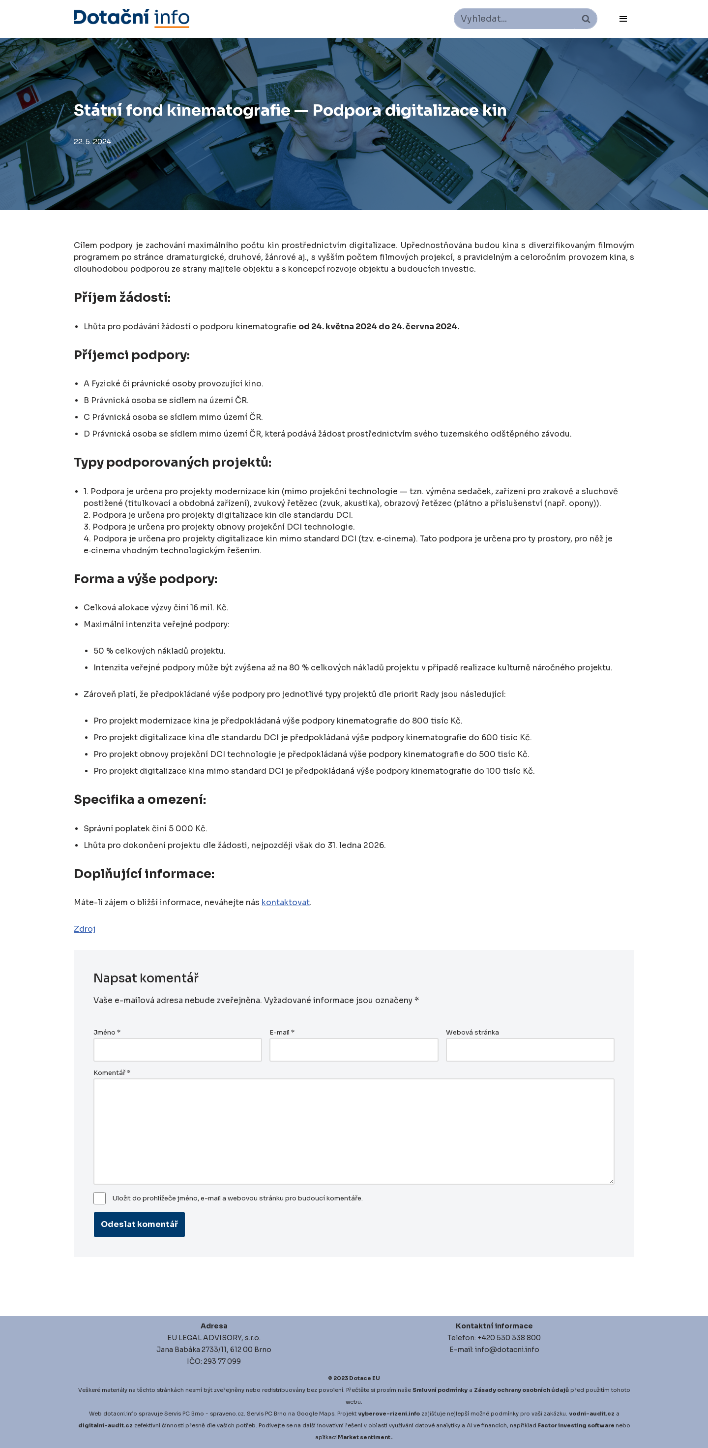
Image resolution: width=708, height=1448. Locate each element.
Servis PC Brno (184, 1413)
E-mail (282, 1033)
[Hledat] (514, 19)
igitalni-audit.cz (108, 1425)
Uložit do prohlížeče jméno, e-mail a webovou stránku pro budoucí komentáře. (238, 1198)
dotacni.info (120, 1413)
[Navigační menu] (623, 19)
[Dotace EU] (131, 18)
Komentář (111, 1073)
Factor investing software (576, 1425)
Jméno (106, 1033)
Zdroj (84, 929)
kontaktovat (286, 902)
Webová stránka (472, 1033)
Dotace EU (364, 1378)
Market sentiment (364, 1437)
